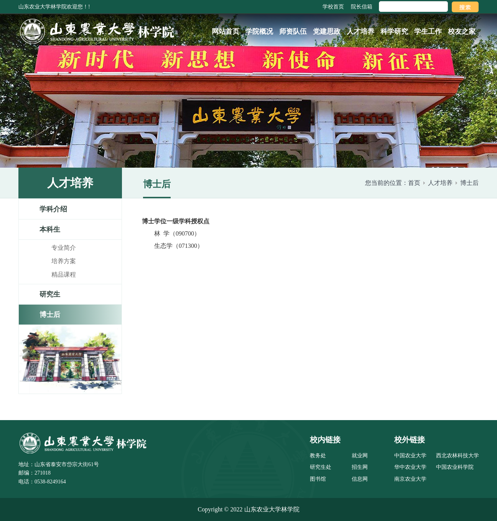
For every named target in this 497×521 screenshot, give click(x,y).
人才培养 (440, 183)
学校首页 (333, 7)
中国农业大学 (410, 455)
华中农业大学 (410, 467)
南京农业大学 (410, 479)
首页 (414, 183)
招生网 (360, 467)
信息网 (360, 479)
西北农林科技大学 (457, 455)
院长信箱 (361, 7)
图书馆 (318, 479)
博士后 (469, 183)
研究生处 (320, 467)
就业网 (360, 455)
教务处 (318, 455)
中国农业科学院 (455, 467)
